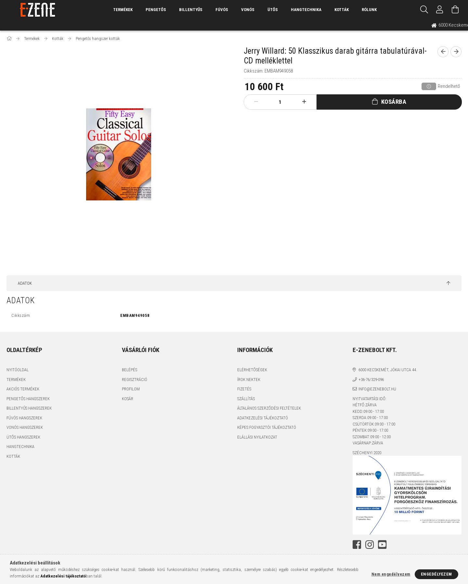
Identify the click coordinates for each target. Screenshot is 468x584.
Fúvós (221, 9)
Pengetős (156, 9)
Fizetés (244, 389)
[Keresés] (424, 10)
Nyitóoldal (17, 369)
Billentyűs (190, 9)
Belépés (129, 369)
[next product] (456, 51)
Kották (341, 9)
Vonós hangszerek (24, 427)
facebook (357, 545)
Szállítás (246, 398)
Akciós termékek (22, 389)
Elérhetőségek (252, 369)
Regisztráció (134, 379)
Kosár (127, 398)
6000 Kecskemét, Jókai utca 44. (387, 369)
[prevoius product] (442, 51)
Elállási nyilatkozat (257, 437)
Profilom (131, 389)
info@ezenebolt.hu (377, 389)
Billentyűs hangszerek (29, 408)
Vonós (247, 9)
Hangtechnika (306, 9)
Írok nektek (248, 379)
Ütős (272, 9)
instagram (369, 545)
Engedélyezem (436, 574)
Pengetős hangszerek (28, 398)
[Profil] (440, 10)
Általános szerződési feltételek (269, 408)
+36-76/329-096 (371, 379)
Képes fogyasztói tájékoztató (266, 427)
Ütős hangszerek (23, 437)
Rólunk (369, 9)
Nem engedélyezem (390, 574)
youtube (382, 545)
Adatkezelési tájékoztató (262, 417)
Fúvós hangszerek (24, 417)
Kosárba (394, 101)
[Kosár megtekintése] (455, 10)
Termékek (16, 379)
